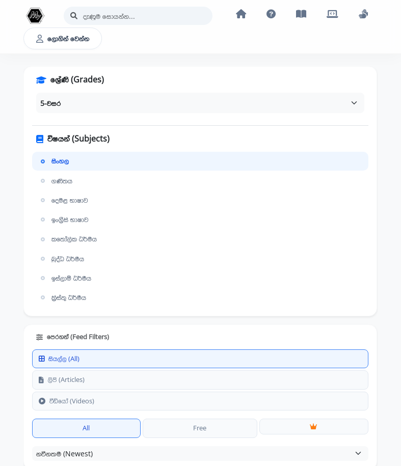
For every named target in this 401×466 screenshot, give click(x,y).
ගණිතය (55, 180)
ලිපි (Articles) (62, 379)
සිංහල (53, 161)
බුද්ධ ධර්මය (61, 258)
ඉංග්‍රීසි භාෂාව (63, 219)
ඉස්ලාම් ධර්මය (64, 278)
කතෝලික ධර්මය (67, 238)
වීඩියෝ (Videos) (66, 400)
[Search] (138, 15)
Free (199, 427)
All (86, 427)
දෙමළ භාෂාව (63, 200)
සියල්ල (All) (59, 358)
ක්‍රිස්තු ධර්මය (62, 297)
